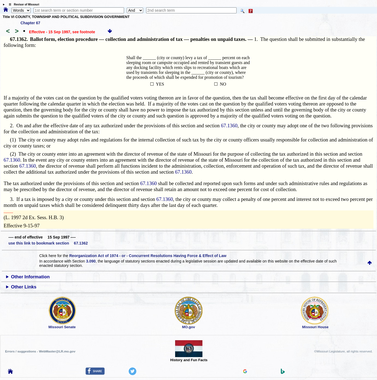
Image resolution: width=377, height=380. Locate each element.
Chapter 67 (30, 23)
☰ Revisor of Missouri (22, 4)
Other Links (23, 286)
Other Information (30, 276)
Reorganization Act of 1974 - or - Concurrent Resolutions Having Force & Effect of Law (147, 256)
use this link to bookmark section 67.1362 (48, 243)
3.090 (91, 261)
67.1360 (229, 125)
